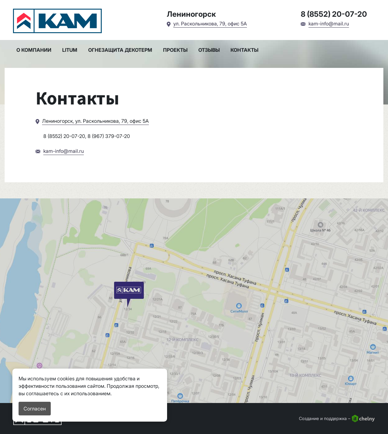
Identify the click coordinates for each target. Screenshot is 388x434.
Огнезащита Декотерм (120, 50)
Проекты (175, 50)
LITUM (69, 50)
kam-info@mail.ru (328, 23)
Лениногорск (191, 14)
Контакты (244, 50)
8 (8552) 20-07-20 (334, 14)
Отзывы (209, 50)
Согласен (35, 408)
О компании (33, 50)
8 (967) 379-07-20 (109, 136)
